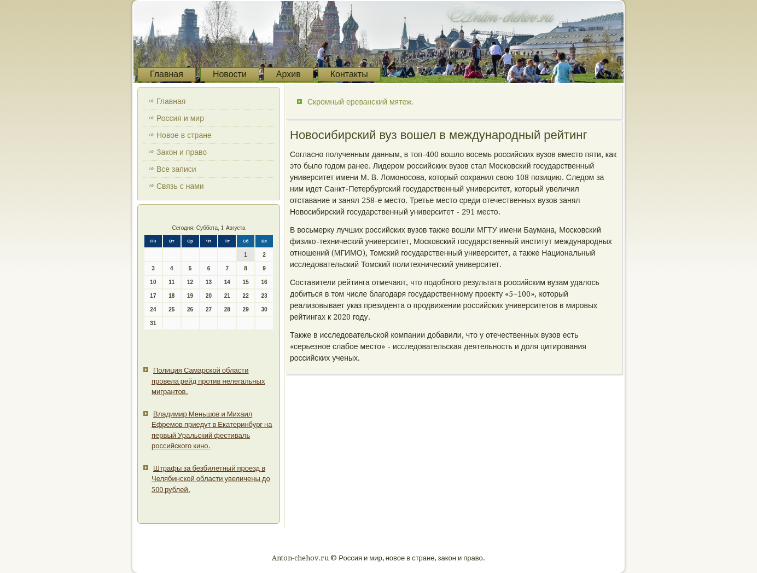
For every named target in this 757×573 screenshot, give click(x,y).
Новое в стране (184, 135)
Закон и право (181, 152)
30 (264, 309)
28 (227, 309)
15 (246, 282)
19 (190, 296)
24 (153, 309)
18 (171, 296)
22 (246, 296)
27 (209, 309)
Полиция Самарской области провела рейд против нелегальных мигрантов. (208, 381)
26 (190, 309)
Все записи (176, 169)
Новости (230, 74)
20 (209, 296)
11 (171, 282)
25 (171, 309)
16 (264, 282)
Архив (288, 74)
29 (246, 309)
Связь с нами (180, 186)
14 (227, 282)
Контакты (349, 74)
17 (153, 296)
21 (227, 296)
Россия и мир (180, 118)
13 (209, 282)
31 (153, 323)
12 (190, 282)
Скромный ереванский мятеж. (360, 101)
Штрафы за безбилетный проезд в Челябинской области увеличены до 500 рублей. (211, 479)
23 (264, 296)
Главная (166, 74)
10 (153, 282)
